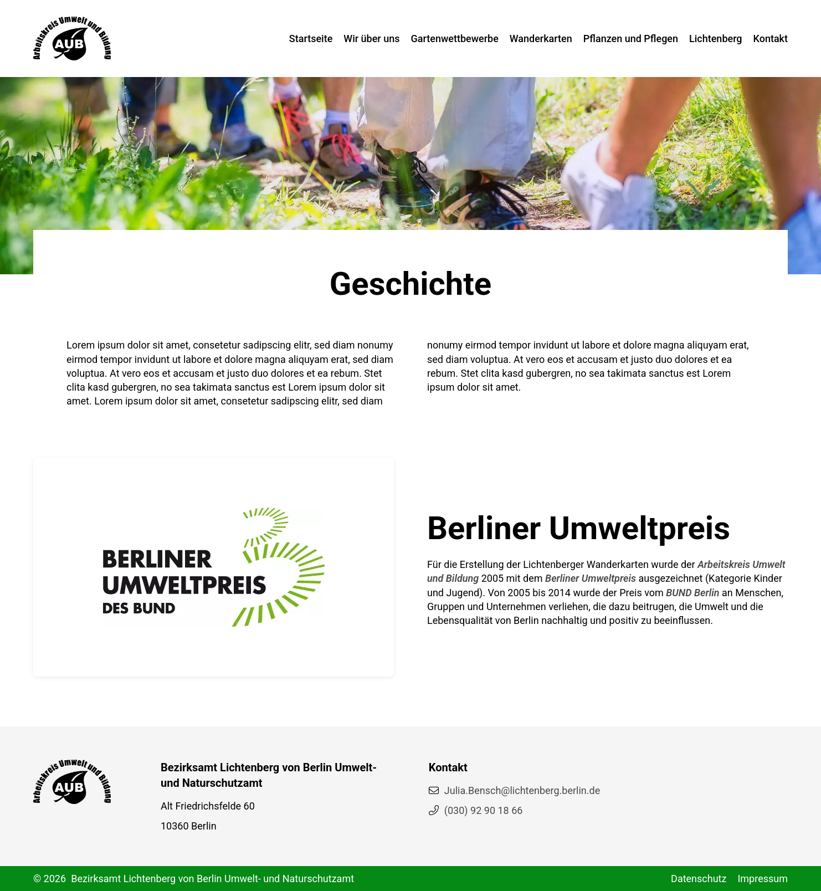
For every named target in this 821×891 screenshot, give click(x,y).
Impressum (762, 878)
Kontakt (770, 38)
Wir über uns (371, 38)
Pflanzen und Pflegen (630, 38)
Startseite (311, 38)
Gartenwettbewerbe (455, 38)
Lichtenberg (715, 38)
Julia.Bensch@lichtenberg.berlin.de (522, 790)
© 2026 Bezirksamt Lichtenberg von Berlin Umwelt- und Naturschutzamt (193, 878)
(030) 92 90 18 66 (483, 810)
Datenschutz (698, 878)
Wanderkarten (541, 38)
